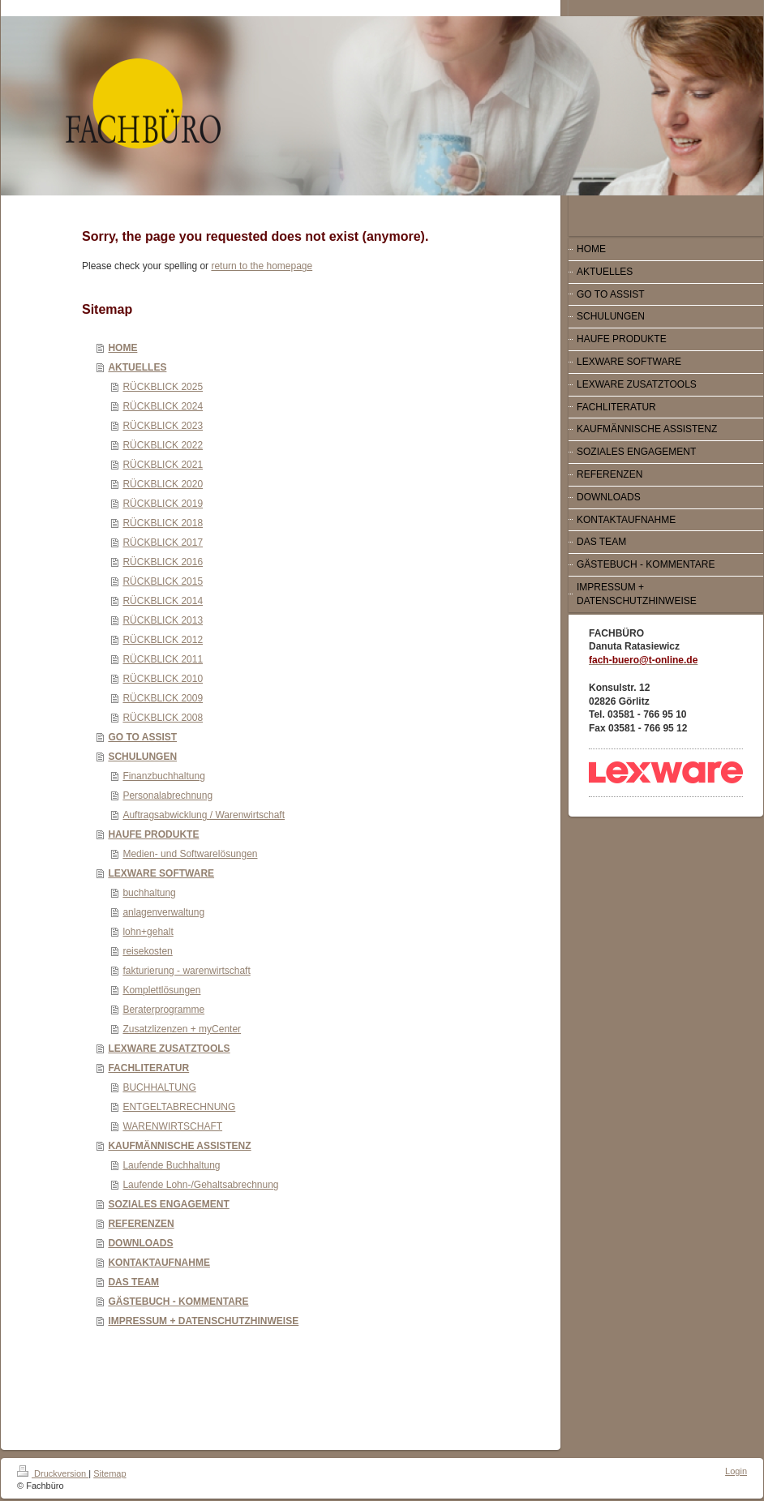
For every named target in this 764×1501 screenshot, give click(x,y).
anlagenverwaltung (163, 912)
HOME (122, 348)
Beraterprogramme (163, 1009)
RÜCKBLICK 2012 (162, 639)
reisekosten (147, 951)
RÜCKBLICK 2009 (162, 698)
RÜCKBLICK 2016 (162, 562)
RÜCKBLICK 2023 (162, 425)
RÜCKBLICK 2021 (162, 464)
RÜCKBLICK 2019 (162, 503)
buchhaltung (148, 892)
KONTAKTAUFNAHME (159, 1262)
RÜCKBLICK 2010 (162, 678)
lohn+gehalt (147, 931)
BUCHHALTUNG (158, 1087)
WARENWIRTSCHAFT (172, 1126)
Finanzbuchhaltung (163, 776)
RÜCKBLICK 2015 (162, 581)
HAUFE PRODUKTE (153, 834)
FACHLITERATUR (148, 1068)
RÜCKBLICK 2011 (162, 659)
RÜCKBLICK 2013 (162, 620)
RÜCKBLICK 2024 (162, 406)
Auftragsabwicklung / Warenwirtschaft (203, 815)
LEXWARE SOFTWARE (161, 873)
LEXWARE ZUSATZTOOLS (169, 1048)
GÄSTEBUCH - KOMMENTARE (178, 1301)
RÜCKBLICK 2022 (162, 445)
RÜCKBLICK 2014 (162, 601)
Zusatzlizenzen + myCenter (181, 1029)
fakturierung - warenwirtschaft (186, 970)
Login (736, 1471)
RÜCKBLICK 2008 (162, 717)
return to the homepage (261, 266)
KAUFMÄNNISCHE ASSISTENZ (179, 1145)
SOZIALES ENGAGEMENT (168, 1204)
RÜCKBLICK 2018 (162, 523)
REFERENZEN (141, 1223)
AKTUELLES (137, 367)
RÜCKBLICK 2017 (162, 542)
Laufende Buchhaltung (171, 1165)
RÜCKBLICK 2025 (162, 386)
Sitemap (109, 1473)
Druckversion (52, 1473)
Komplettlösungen (161, 990)
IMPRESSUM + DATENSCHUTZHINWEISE (203, 1321)
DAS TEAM (133, 1282)
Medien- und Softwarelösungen (189, 854)
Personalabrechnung (167, 795)
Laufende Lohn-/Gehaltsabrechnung (200, 1184)
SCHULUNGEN (142, 756)
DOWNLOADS (140, 1243)
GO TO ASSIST (142, 737)
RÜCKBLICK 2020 (162, 484)
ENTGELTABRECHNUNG (178, 1107)
